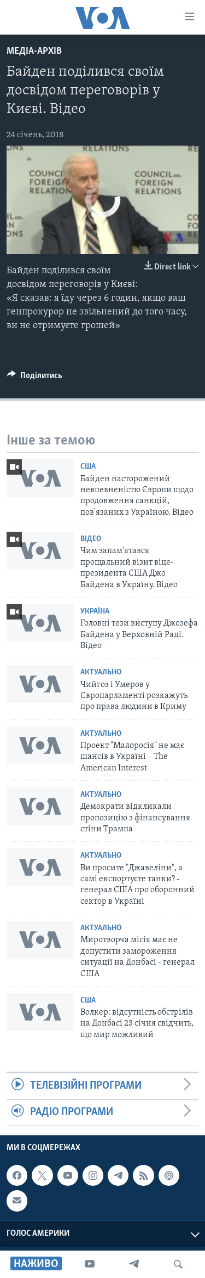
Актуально (100, 672)
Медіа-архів (34, 51)
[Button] (34, 378)
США (88, 467)
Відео (90, 539)
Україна (94, 611)
